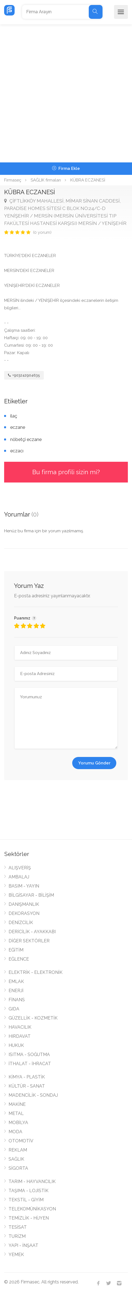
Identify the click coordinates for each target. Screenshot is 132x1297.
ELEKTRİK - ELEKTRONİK (36, 972)
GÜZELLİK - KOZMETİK (33, 1018)
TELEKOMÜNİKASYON (32, 1209)
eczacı (16, 450)
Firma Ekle (66, 168)
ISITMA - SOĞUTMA (29, 1054)
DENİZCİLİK (21, 922)
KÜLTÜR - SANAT (27, 1086)
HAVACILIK (20, 1027)
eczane (17, 427)
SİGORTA (18, 1168)
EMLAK (16, 981)
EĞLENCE (19, 959)
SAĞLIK (16, 1159)
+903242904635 (24, 375)
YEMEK (16, 1254)
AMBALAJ (19, 877)
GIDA (14, 1008)
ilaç (13, 416)
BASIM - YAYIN (24, 886)
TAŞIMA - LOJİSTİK (29, 1190)
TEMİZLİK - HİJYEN (29, 1218)
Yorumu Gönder (94, 763)
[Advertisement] (66, 93)
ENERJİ (16, 990)
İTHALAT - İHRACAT (30, 1063)
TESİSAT (18, 1227)
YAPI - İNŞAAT (23, 1245)
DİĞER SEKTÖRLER (29, 940)
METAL (16, 1113)
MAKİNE (17, 1104)
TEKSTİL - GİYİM (26, 1199)
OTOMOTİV (21, 1140)
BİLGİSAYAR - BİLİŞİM (31, 895)
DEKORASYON (24, 913)
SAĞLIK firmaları (46, 180)
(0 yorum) (42, 232)
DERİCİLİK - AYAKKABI (32, 931)
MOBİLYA (18, 1122)
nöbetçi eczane (26, 439)
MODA (15, 1131)
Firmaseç (12, 180)
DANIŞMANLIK (24, 904)
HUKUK (16, 1045)
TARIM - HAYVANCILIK (32, 1181)
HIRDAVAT (20, 1036)
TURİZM (17, 1236)
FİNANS (17, 999)
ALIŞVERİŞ (20, 867)
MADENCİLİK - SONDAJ (33, 1095)
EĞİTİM (16, 950)
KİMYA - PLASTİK (27, 1077)
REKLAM (18, 1150)
